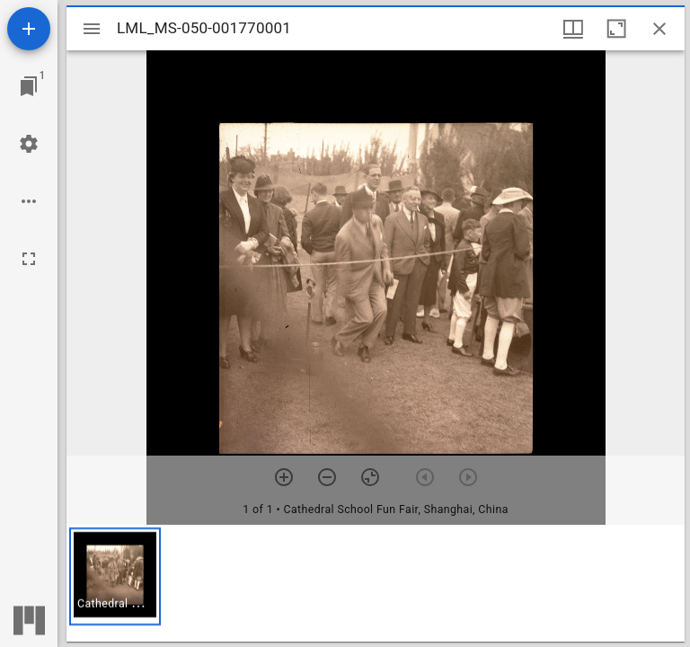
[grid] (375, 583)
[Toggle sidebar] (91, 28)
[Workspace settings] (28, 143)
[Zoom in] (283, 477)
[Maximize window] (616, 28)
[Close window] (659, 28)
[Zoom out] (327, 477)
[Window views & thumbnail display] (573, 28)
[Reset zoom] (370, 477)
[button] (115, 576)
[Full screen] (28, 258)
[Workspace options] (28, 201)
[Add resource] (28, 28)
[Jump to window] (28, 86)
